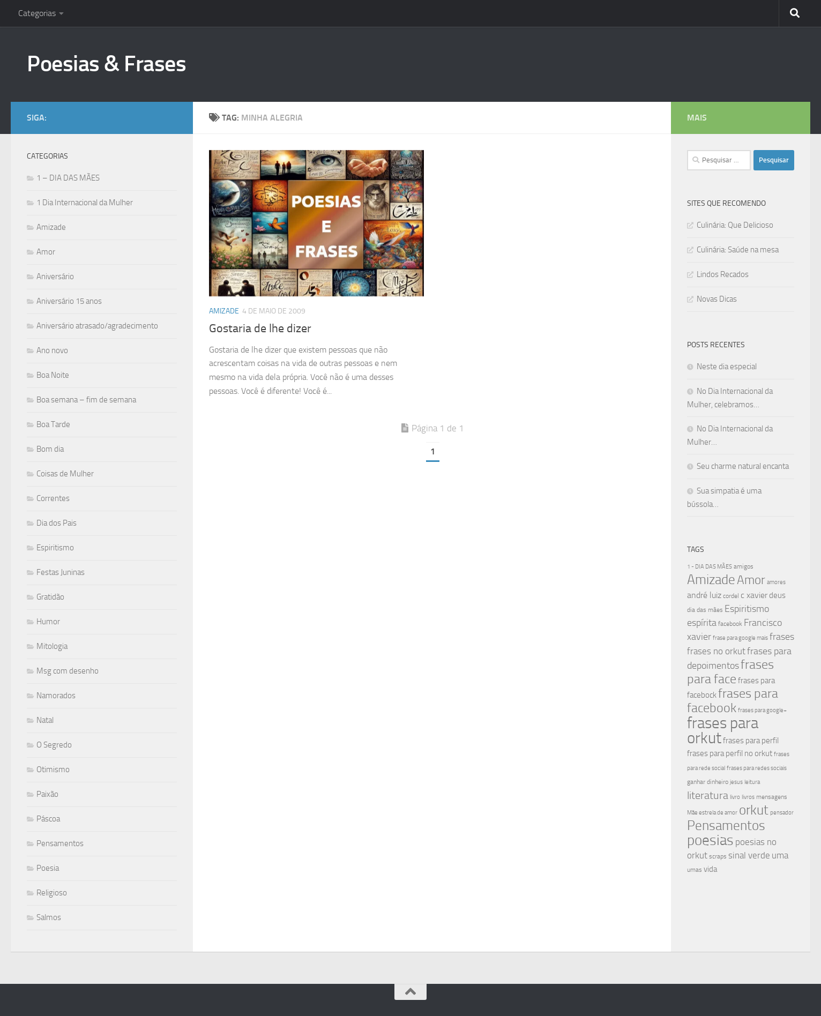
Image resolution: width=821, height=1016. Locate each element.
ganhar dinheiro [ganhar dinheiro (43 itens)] (707, 782)
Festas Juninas (60, 572)
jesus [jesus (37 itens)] (736, 782)
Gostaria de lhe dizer (260, 328)
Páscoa (48, 819)
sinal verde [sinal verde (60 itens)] (749, 855)
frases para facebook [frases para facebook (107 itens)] (732, 700)
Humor (48, 621)
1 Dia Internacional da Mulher (84, 202)
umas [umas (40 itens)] (694, 869)
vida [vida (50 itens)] (710, 869)
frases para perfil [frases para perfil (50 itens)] (751, 740)
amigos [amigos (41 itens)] (743, 566)
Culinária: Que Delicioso (735, 225)
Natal (45, 720)
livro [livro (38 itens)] (735, 797)
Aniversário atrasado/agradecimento (97, 326)
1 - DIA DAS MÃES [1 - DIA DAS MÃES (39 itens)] (709, 566)
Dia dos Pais (56, 523)
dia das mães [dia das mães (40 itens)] (705, 610)
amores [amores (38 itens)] (776, 582)
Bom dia (50, 449)
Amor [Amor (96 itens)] (751, 580)
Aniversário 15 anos (69, 301)
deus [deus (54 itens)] (777, 595)
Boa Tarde (53, 424)
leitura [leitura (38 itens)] (752, 782)
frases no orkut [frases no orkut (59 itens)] (716, 651)
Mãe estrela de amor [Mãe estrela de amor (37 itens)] (712, 812)
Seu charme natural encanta (743, 466)
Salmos (48, 917)
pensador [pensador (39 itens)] (782, 812)
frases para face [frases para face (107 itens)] (730, 671)
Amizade (224, 311)
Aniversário (55, 276)
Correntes (53, 498)
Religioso (51, 893)
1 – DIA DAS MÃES (68, 178)
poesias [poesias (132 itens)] (710, 840)
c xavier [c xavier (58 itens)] (754, 595)
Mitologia (52, 646)
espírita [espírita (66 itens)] (701, 623)
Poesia (47, 868)
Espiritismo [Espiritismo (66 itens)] (747, 609)
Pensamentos (60, 843)
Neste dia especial (727, 366)
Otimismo (53, 769)
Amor (45, 252)
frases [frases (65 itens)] (782, 637)
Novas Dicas (717, 299)
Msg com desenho (67, 671)
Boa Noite (52, 375)
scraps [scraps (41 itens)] (718, 856)
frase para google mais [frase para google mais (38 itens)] (740, 637)
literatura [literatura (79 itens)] (707, 795)
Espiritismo (55, 547)
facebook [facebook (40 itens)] (730, 623)
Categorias (37, 13)
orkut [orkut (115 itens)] (753, 810)
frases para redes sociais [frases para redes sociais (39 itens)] (757, 768)
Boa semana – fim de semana (86, 400)
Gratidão (50, 597)
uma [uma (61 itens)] (780, 855)
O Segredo (54, 745)
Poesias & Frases (106, 63)
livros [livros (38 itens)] (748, 797)
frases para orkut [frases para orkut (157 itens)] (722, 731)
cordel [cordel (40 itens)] (731, 596)
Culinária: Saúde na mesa (738, 250)
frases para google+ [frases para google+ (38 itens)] (762, 710)
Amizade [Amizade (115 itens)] (711, 579)
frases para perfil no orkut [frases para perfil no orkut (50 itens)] (729, 753)
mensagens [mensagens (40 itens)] (771, 797)
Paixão (47, 794)
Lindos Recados (723, 274)
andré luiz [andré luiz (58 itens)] (704, 595)
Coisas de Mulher (65, 474)
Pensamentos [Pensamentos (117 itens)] (726, 825)
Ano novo (52, 350)
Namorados (56, 695)
